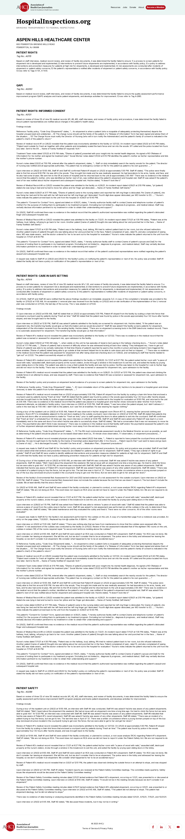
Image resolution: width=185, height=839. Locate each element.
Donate (133, 7)
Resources (115, 7)
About (141, 7)
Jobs (125, 7)
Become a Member (155, 7)
